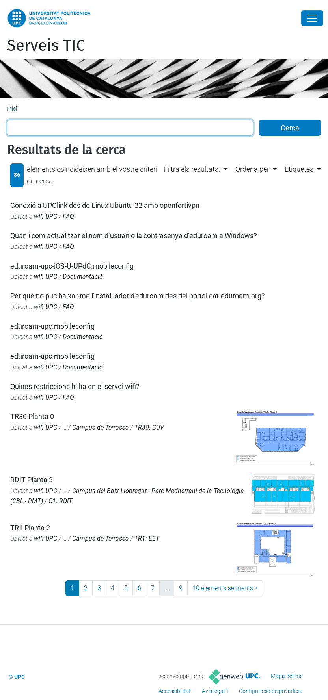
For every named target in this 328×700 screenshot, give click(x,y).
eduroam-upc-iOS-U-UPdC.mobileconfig (72, 266)
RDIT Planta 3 (31, 480)
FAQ (68, 216)
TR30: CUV (149, 427)
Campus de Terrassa (100, 427)
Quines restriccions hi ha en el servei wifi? (75, 386)
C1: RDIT (60, 501)
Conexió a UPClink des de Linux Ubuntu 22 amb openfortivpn (104, 205)
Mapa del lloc (287, 676)
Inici (12, 109)
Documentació (83, 276)
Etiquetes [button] (299, 169)
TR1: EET (146, 538)
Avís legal (213, 691)
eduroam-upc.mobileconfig (52, 326)
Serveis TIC (46, 45)
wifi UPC (45, 216)
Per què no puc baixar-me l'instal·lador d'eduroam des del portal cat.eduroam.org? (137, 296)
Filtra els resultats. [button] (192, 169)
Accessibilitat (174, 691)
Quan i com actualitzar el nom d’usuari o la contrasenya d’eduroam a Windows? (133, 235)
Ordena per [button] (252, 169)
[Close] (312, 18)
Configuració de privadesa (271, 691)
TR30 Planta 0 (32, 416)
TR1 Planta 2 (30, 528)
